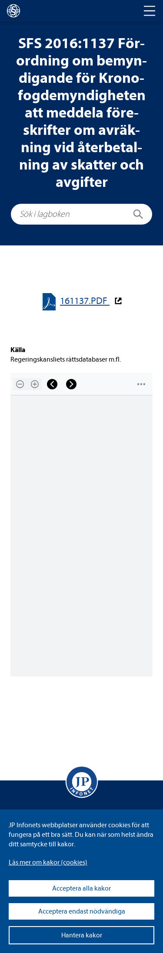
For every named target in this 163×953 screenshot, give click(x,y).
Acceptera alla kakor (81, 888)
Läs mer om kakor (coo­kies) (48, 862)
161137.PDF (85, 301)
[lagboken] (13, 11)
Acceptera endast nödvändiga (81, 911)
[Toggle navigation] (149, 11)
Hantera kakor (81, 935)
